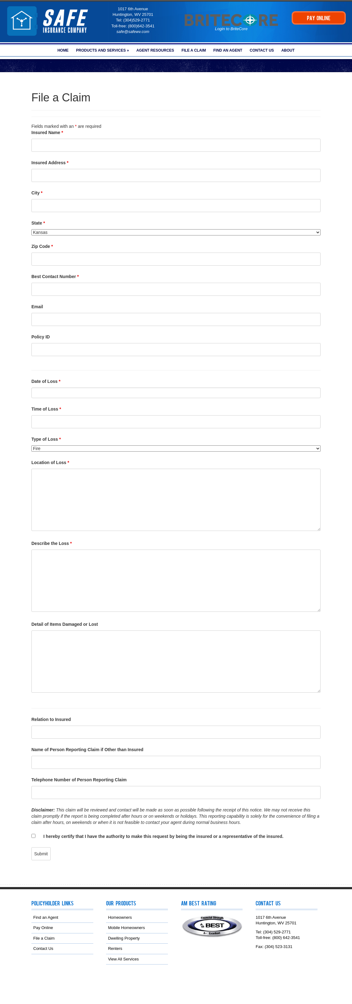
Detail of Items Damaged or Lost (64, 624)
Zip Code (42, 246)
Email (37, 306)
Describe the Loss (51, 543)
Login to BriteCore (231, 28)
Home (63, 50)
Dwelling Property (124, 938)
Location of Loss (50, 462)
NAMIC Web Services (135, 986)
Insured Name (47, 132)
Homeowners (120, 917)
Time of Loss (46, 409)
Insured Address (49, 162)
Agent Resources (155, 50)
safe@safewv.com (133, 31)
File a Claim (194, 50)
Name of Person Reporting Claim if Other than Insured (87, 749)
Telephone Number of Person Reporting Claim (79, 779)
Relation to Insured (51, 719)
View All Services (123, 958)
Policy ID (40, 336)
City (37, 192)
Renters (115, 948)
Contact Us (262, 50)
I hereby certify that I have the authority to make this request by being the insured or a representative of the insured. (164, 836)
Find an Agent (227, 50)
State (38, 223)
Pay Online (43, 927)
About (288, 50)
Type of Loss (46, 439)
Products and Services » (102, 50)
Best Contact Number (55, 276)
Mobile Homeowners (126, 927)
